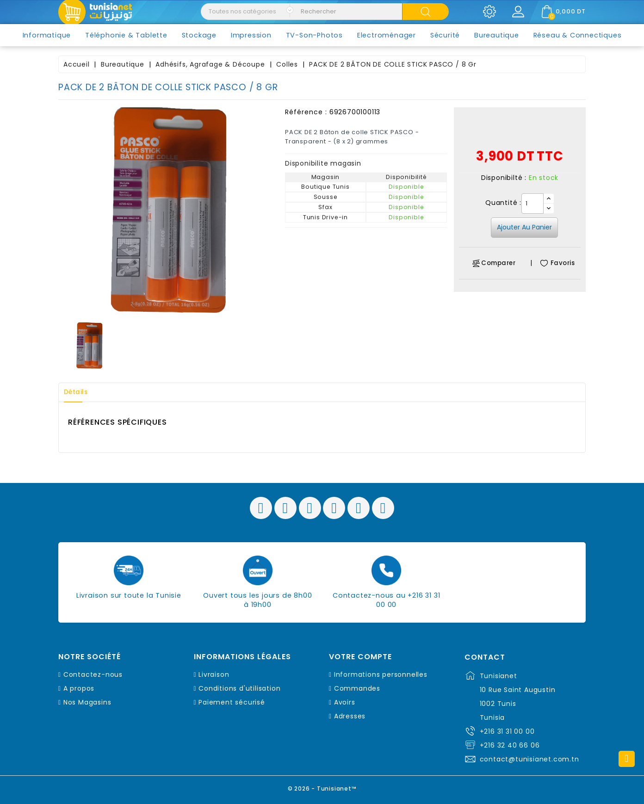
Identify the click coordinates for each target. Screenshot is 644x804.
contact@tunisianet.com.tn (529, 759)
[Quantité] (532, 203)
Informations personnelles (380, 674)
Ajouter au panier (524, 227)
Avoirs (344, 702)
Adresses (349, 716)
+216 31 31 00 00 (507, 731)
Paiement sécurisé (231, 702)
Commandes (357, 688)
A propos (78, 688)
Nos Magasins (87, 702)
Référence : (306, 112)
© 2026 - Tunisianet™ (322, 787)
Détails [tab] (79, 392)
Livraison (213, 674)
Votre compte (360, 657)
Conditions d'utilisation (239, 688)
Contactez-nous (93, 674)
